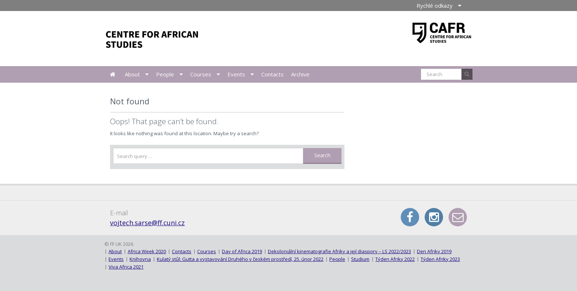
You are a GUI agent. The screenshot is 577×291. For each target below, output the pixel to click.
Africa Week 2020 (147, 251)
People (165, 74)
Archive (300, 74)
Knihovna (140, 259)
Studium (360, 259)
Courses (200, 74)
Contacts (272, 74)
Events (236, 74)
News (113, 74)
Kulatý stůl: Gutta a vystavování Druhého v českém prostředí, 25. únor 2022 (240, 259)
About (132, 74)
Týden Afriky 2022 (395, 259)
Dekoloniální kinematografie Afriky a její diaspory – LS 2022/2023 (339, 251)
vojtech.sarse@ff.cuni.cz (147, 222)
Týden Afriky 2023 (440, 259)
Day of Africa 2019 (242, 251)
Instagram (434, 217)
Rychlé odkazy (435, 5)
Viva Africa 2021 (126, 266)
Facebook (410, 217)
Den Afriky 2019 (434, 251)
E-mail (458, 217)
